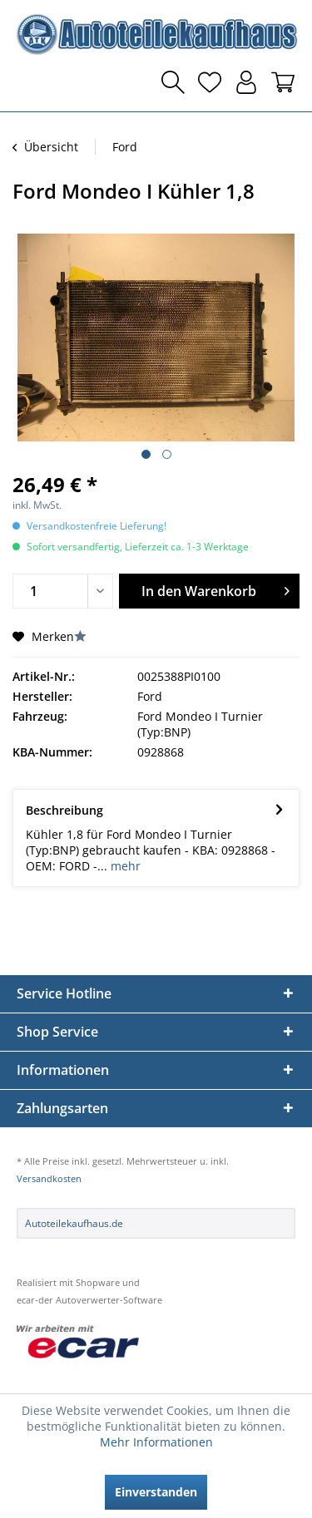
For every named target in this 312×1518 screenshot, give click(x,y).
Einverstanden (156, 1492)
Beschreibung (64, 810)
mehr (124, 866)
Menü (29, 82)
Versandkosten (49, 1178)
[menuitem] (29, 82)
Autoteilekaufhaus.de (74, 1223)
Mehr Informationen (156, 1442)
